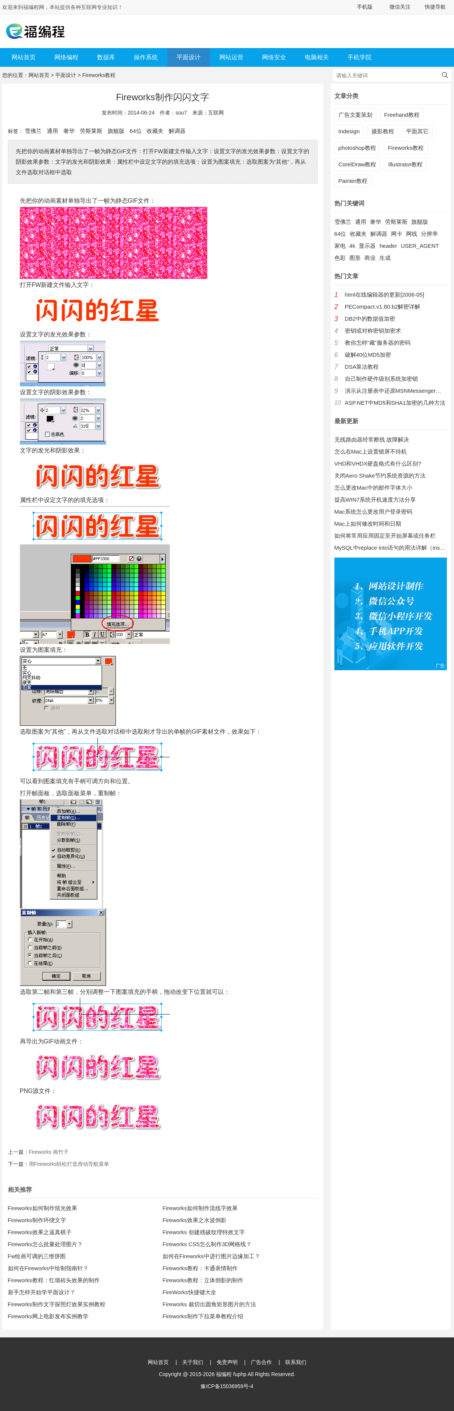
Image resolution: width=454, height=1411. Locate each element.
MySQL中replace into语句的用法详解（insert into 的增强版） (390, 547)
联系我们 (295, 1362)
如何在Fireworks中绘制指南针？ (48, 1268)
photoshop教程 (357, 148)
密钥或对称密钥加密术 (373, 330)
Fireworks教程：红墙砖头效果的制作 (54, 1280)
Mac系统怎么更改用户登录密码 (373, 511)
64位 (136, 131)
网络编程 (66, 57)
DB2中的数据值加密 (370, 318)
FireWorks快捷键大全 (189, 1292)
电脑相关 (317, 57)
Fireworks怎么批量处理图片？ (45, 1244)
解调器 (177, 131)
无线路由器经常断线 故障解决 (371, 439)
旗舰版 (116, 131)
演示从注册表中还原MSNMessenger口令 (396, 390)
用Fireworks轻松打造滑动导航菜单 (69, 1164)
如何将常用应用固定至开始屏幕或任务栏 (385, 535)
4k (352, 246)
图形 (355, 258)
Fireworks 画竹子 (49, 1152)
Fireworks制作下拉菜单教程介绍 (203, 1316)
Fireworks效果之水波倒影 (194, 1220)
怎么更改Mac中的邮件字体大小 (373, 487)
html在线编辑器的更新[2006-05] (384, 294)
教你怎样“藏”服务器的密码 (378, 342)
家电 (340, 246)
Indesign (349, 131)
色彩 (340, 258)
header (388, 246)
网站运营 (231, 57)
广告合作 (261, 1362)
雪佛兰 (33, 131)
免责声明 (227, 1362)
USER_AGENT (420, 246)
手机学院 (360, 57)
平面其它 (417, 131)
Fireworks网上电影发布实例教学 (48, 1316)
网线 (411, 234)
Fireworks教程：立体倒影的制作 (203, 1280)
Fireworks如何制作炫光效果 (42, 1208)
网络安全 (274, 57)
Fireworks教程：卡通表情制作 (200, 1268)
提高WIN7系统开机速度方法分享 (375, 499)
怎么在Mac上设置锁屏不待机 (370, 451)
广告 (440, 665)
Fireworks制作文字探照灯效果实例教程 (56, 1304)
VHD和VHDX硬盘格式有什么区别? (377, 463)
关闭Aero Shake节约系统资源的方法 (380, 475)
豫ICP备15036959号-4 (227, 1386)
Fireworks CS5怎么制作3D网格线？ (207, 1244)
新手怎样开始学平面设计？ (41, 1292)
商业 (370, 258)
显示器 (367, 246)
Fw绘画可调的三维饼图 (37, 1256)
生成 (385, 258)
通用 (52, 131)
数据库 (106, 57)
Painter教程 (353, 181)
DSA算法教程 (362, 366)
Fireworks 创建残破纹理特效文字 (204, 1232)
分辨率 (429, 234)
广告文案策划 (355, 115)
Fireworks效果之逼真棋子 (40, 1232)
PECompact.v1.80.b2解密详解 (383, 306)
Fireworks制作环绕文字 (37, 1220)
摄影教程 (383, 131)
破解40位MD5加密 (368, 354)
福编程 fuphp (231, 1374)
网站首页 (24, 57)
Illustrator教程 (405, 164)
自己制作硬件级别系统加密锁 (381, 378)
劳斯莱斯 (91, 131)
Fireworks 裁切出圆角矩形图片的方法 (209, 1304)
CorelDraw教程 (357, 164)
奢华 (69, 131)
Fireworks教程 (98, 75)
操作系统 (146, 57)
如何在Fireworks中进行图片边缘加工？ (211, 1256)
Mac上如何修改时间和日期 (367, 523)
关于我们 (192, 1362)
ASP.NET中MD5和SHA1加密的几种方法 (395, 402)
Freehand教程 (402, 115)
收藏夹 (155, 131)
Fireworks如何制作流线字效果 (200, 1208)
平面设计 (189, 57)
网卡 (396, 234)
